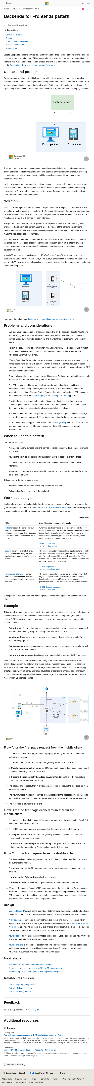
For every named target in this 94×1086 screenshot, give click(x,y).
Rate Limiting (52, 396)
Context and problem (14, 35)
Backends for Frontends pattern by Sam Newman (32, 65)
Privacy (55, 1079)
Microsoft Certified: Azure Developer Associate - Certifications (30, 1050)
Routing (66, 396)
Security (8, 551)
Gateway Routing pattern (20, 992)
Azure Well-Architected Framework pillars (53, 507)
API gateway (60, 422)
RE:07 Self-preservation (49, 546)
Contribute (45, 1079)
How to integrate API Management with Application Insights (35, 972)
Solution (9, 38)
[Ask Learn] (83, 9)
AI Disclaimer (7, 1079)
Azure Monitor (15, 936)
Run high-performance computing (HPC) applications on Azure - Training (34, 1035)
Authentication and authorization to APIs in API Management (35, 968)
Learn (6, 9)
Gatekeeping (39, 396)
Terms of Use (7, 1083)
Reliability (9, 528)
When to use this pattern (15, 45)
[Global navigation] (2, 3)
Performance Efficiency (14, 574)
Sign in (89, 3)
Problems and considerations (17, 41)
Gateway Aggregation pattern (22, 985)
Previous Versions (22, 1079)
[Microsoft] (47, 3)
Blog (34, 1079)
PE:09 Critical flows (48, 590)
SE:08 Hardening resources (51, 569)
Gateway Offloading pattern (21, 988)
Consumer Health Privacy (72, 1079)
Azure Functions (16, 945)
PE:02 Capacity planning (50, 587)
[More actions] (88, 9)
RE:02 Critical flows (48, 544)
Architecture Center (29, 9)
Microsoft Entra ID (17, 911)
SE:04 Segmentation (48, 567)
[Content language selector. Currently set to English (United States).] (14, 1073)
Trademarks (20, 1083)
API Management (16, 920)
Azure (15, 9)
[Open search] (83, 3)
